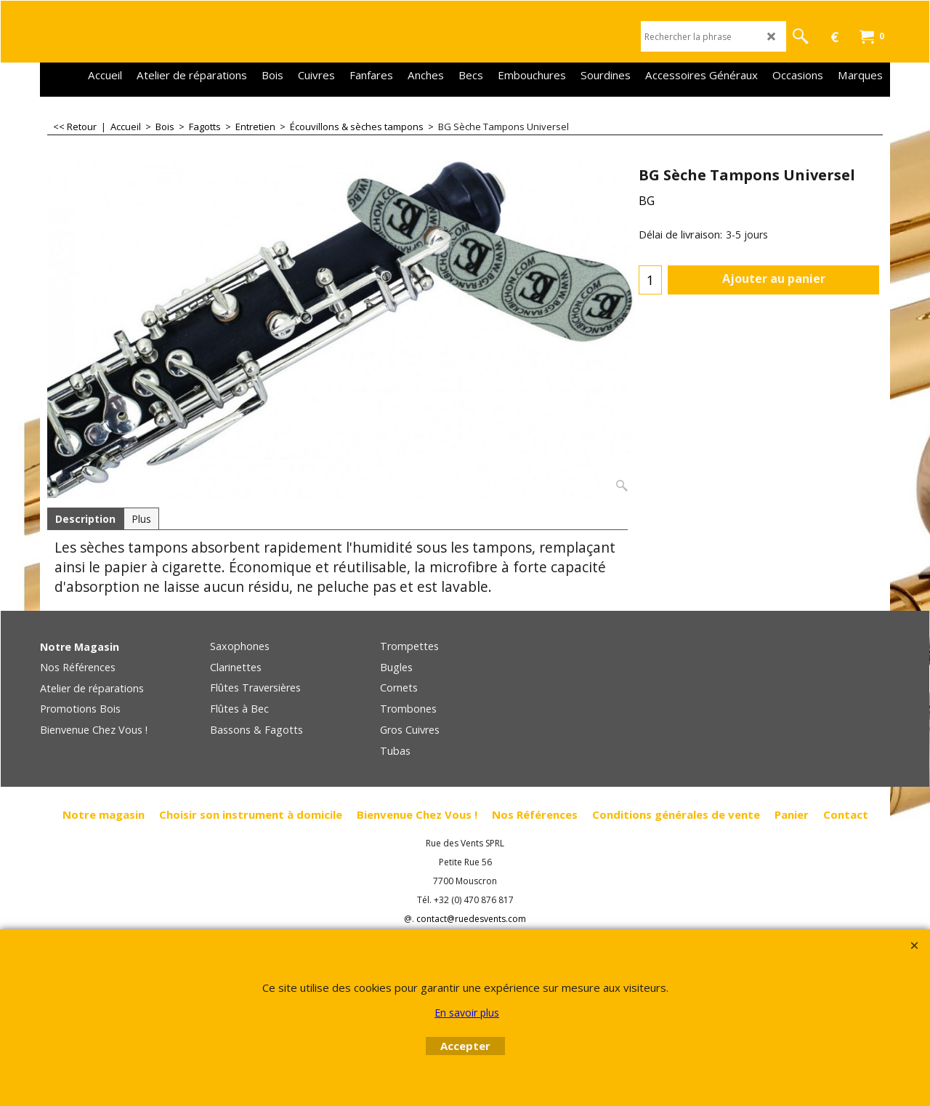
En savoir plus (466, 1012)
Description (85, 519)
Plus (141, 519)
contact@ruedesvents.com (471, 919)
